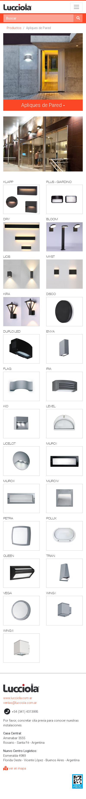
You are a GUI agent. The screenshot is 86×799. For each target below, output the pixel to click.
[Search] (38, 18)
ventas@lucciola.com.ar (20, 703)
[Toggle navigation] (76, 7)
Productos (14, 28)
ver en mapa (14, 768)
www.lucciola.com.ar (17, 698)
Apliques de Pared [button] (41, 105)
